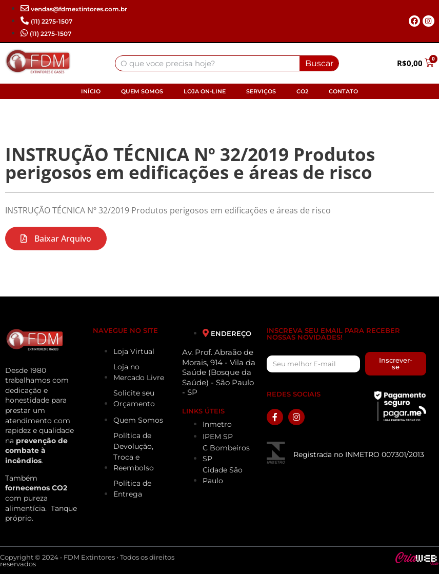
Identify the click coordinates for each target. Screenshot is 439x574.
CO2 (302, 91)
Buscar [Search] (319, 63)
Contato (343, 91)
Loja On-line (205, 91)
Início (91, 91)
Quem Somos (142, 91)
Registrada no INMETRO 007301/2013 (358, 454)
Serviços (261, 91)
